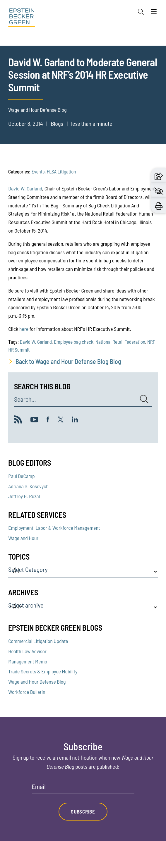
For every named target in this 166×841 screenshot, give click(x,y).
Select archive (25, 605)
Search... (25, 399)
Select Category (27, 569)
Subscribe (83, 811)
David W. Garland (25, 188)
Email (39, 786)
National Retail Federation (120, 342)
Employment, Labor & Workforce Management (54, 527)
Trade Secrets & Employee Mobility (42, 671)
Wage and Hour (23, 538)
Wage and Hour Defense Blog (37, 681)
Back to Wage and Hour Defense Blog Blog (68, 361)
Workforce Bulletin (26, 692)
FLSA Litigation (61, 171)
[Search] (141, 12)
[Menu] (154, 13)
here (23, 329)
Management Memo (27, 661)
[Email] (83, 788)
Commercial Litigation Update (38, 641)
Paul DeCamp (21, 476)
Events (38, 171)
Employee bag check (73, 342)
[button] (159, 175)
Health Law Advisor (27, 651)
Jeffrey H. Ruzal (24, 496)
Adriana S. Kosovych (28, 486)
